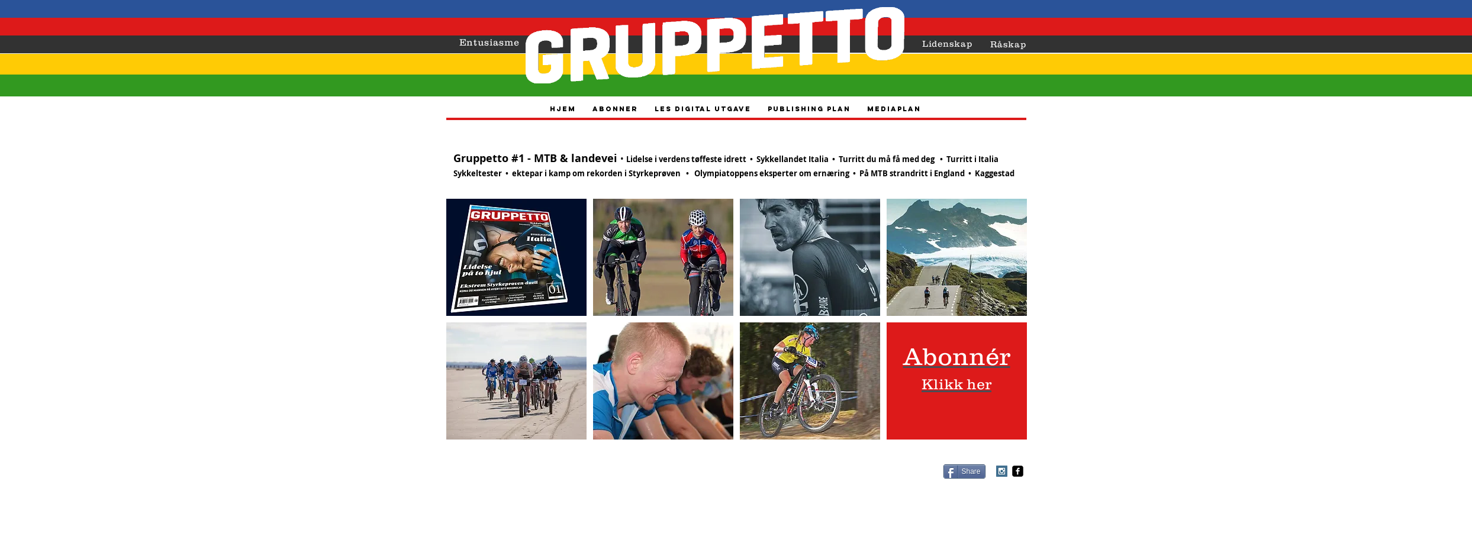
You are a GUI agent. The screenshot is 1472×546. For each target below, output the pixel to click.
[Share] (964, 471)
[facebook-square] (1017, 471)
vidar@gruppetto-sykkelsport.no (772, 484)
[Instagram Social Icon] (1001, 471)
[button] (516, 257)
